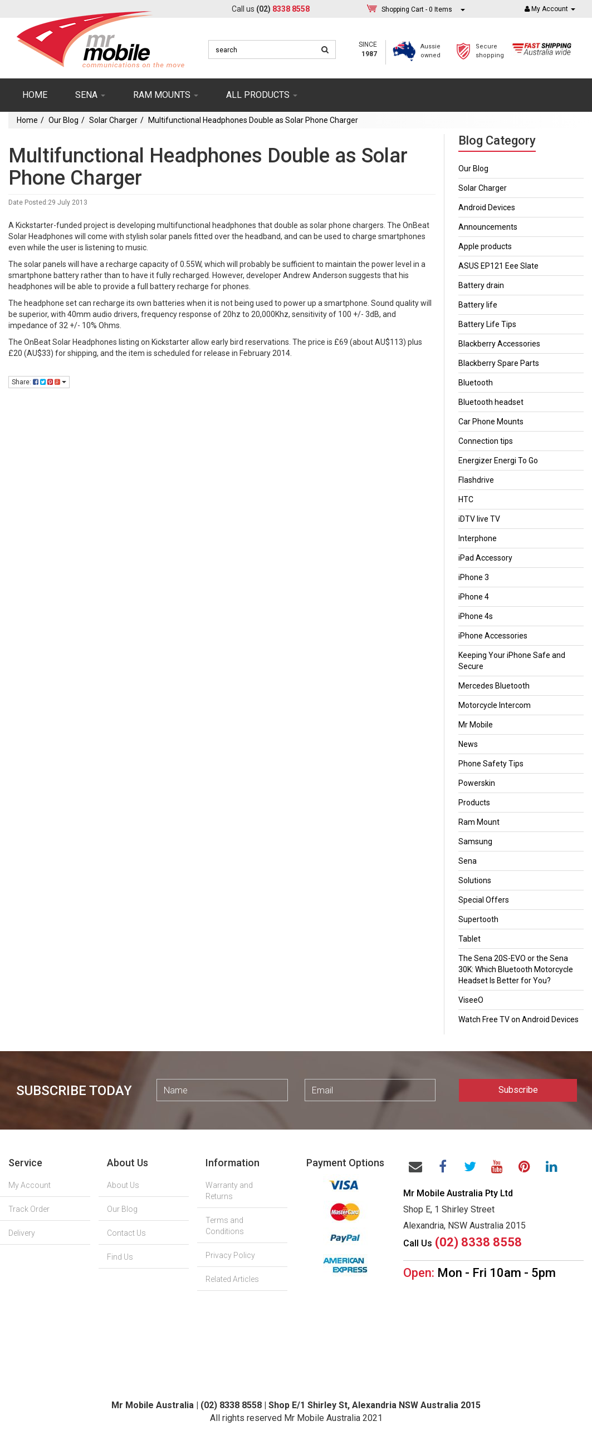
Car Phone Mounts (490, 421)
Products (474, 802)
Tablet (469, 938)
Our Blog (63, 120)
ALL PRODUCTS (261, 95)
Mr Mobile (475, 724)
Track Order (29, 1209)
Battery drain (481, 285)
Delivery (21, 1233)
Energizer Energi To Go (498, 460)
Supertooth (478, 919)
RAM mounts (165, 95)
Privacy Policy (230, 1255)
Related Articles (232, 1279)
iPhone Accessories (492, 635)
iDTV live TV (479, 518)
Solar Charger (113, 120)
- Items (416, 9)
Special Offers (483, 899)
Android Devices (486, 207)
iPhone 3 (473, 577)
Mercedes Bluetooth (494, 685)
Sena (467, 860)
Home (34, 95)
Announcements (487, 226)
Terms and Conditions (225, 1226)
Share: (39, 382)
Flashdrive (476, 480)
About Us (123, 1185)
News (468, 744)
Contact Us (126, 1233)
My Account (29, 1185)
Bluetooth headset (490, 402)
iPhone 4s (475, 616)
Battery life (477, 304)
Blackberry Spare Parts (498, 363)
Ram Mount (479, 822)
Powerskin (476, 783)
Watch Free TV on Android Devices (518, 1019)
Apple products (485, 246)
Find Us (120, 1256)
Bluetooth (475, 382)
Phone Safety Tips (490, 763)
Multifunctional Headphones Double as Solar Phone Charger (253, 120)
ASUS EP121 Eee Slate (498, 265)
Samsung (475, 841)
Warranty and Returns (229, 1191)
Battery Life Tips (487, 324)
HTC (465, 499)
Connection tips (485, 441)
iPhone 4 (473, 596)
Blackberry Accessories (499, 343)
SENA (90, 95)
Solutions (474, 880)
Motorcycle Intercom (494, 705)
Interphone (477, 538)
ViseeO (470, 1000)
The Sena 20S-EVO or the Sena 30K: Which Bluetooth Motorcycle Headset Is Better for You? (515, 969)
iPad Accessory (485, 557)
